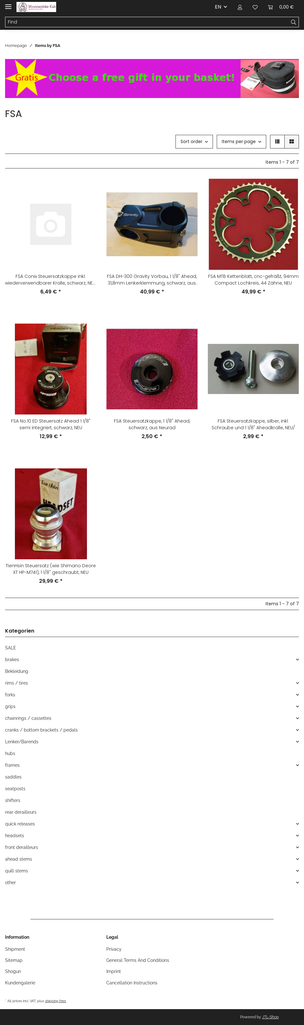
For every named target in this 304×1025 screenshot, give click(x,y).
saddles (13, 776)
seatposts (15, 788)
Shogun (13, 971)
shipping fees (55, 1001)
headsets (14, 835)
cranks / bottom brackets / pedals (41, 730)
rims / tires (16, 683)
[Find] (146, 22)
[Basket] (281, 7)
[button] (240, 7)
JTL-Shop (270, 1017)
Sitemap (14, 960)
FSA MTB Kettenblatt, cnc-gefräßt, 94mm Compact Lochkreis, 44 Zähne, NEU (253, 279)
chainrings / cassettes (28, 718)
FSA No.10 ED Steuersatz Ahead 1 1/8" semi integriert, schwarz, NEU (50, 424)
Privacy (114, 949)
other (10, 882)
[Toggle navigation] (8, 4)
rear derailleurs (20, 812)
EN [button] (218, 6)
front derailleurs (21, 847)
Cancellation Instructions (131, 982)
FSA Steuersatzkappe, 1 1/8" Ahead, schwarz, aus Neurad (152, 424)
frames (12, 765)
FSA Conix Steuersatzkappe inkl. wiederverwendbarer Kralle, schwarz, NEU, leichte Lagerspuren (50, 279)
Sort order (191, 141)
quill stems (16, 870)
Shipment (15, 949)
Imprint (113, 971)
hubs (10, 753)
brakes (12, 659)
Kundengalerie (20, 982)
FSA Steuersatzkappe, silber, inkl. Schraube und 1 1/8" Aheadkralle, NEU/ (253, 424)
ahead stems (18, 859)
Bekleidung (16, 671)
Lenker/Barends (21, 741)
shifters (12, 800)
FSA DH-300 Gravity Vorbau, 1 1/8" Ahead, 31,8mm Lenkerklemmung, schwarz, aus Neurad (152, 279)
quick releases (20, 823)
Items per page (239, 141)
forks (10, 694)
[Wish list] (255, 7)
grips (10, 706)
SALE (10, 647)
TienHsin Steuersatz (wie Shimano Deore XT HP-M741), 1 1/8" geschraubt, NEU (51, 568)
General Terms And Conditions (137, 960)
